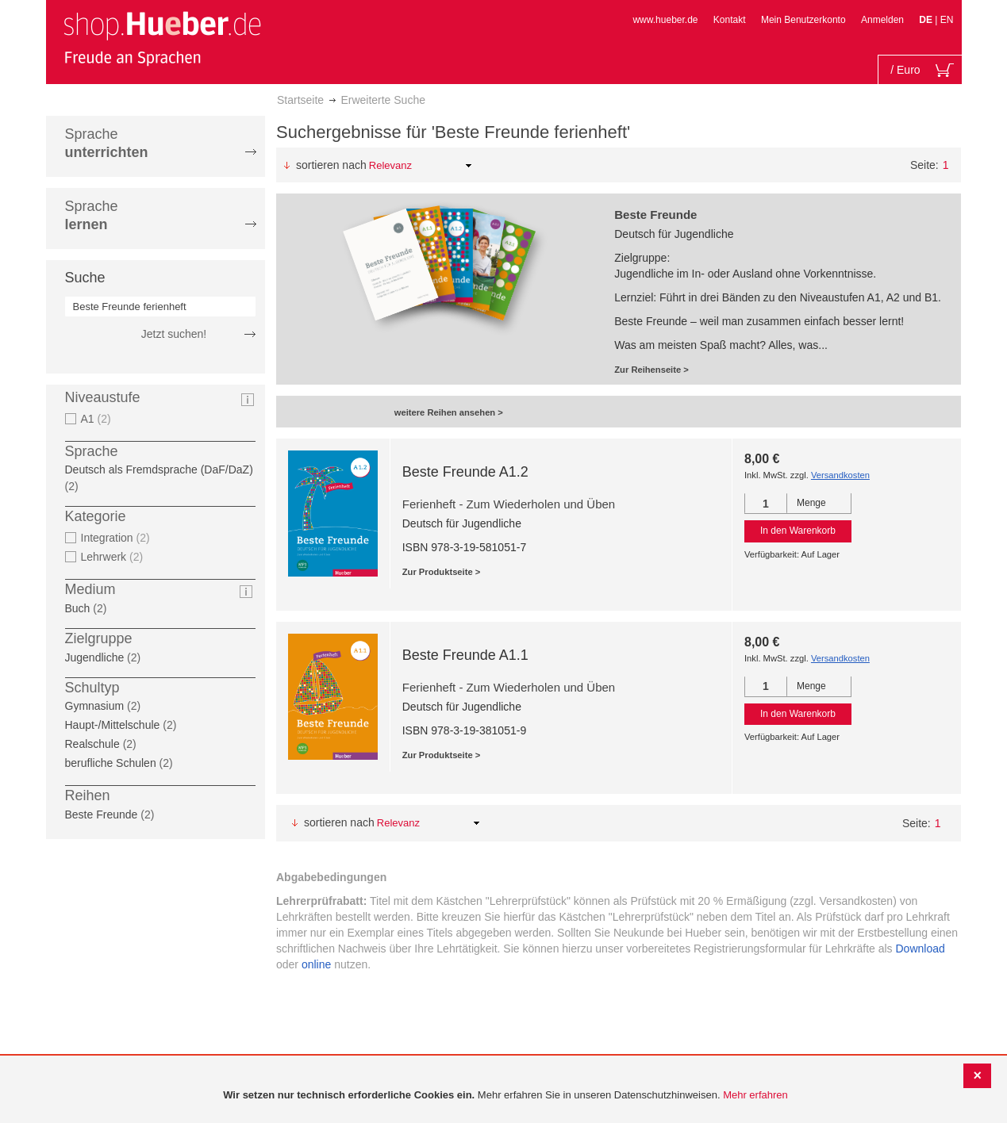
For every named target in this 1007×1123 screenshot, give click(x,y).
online (316, 964)
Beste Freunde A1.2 (465, 472)
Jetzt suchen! (174, 334)
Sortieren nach (331, 165)
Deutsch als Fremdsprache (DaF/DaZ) (159, 469)
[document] (505, 1095)
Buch (77, 608)
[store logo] (162, 38)
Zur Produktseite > (441, 572)
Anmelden (882, 19)
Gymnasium (95, 705)
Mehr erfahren (755, 1095)
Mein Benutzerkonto (803, 19)
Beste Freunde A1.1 (465, 655)
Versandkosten (840, 475)
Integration (107, 537)
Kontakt (729, 19)
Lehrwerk (104, 556)
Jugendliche (95, 657)
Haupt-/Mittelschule (112, 725)
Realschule (92, 744)
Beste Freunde (101, 814)
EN (947, 19)
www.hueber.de (665, 19)
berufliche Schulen (110, 763)
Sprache (106, 143)
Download (920, 948)
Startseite (300, 100)
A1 (87, 418)
